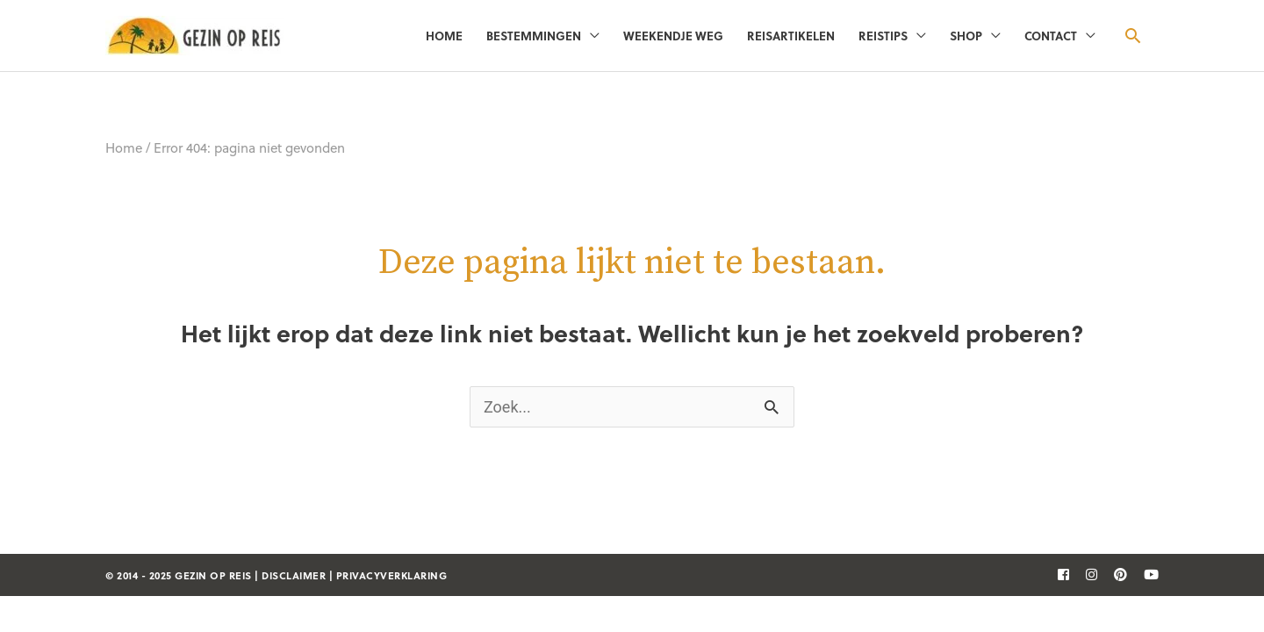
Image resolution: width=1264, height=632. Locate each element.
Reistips (883, 35)
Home (444, 35)
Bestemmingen (533, 35)
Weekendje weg (673, 35)
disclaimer (294, 575)
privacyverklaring (392, 575)
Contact (1050, 35)
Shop (966, 35)
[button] (1133, 35)
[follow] (1057, 574)
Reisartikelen (791, 35)
